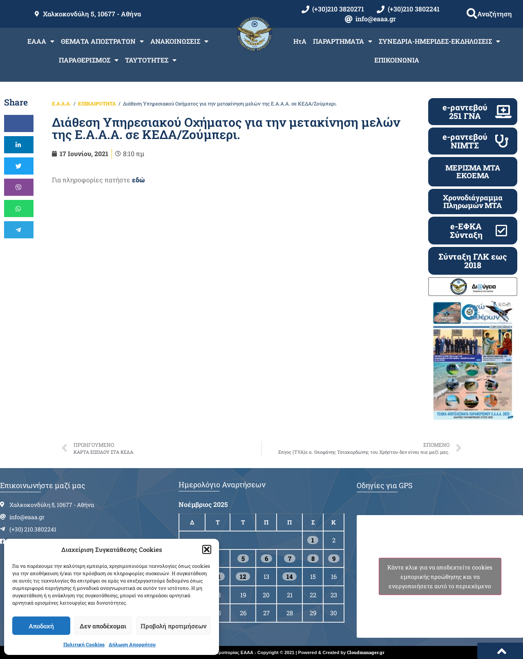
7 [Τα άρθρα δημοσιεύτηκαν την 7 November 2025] (289, 558)
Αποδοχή (41, 626)
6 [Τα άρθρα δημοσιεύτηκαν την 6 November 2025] (266, 558)
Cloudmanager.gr (365, 652)
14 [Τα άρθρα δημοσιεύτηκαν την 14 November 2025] (289, 576)
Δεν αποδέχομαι (103, 626)
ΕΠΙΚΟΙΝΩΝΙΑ (396, 60)
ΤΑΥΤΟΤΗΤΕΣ (151, 60)
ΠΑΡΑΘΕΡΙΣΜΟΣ (88, 60)
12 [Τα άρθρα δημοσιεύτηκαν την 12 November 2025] (243, 576)
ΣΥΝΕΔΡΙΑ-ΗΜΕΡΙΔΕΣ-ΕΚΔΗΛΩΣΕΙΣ (439, 41)
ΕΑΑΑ (40, 41)
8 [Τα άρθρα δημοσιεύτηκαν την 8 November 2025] (313, 558)
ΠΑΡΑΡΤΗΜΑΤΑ (342, 41)
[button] (207, 549)
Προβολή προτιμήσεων (173, 626)
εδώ (138, 179)
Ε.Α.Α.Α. (61, 103)
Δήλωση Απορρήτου (132, 644)
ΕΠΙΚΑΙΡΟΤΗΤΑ (97, 103)
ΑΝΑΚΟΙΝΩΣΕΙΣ (179, 41)
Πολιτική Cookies (84, 644)
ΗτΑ (299, 41)
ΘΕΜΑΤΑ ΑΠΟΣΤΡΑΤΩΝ (102, 41)
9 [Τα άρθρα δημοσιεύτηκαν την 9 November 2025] (333, 558)
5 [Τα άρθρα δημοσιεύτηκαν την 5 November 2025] (243, 558)
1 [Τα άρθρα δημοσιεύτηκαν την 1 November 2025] (312, 540)
